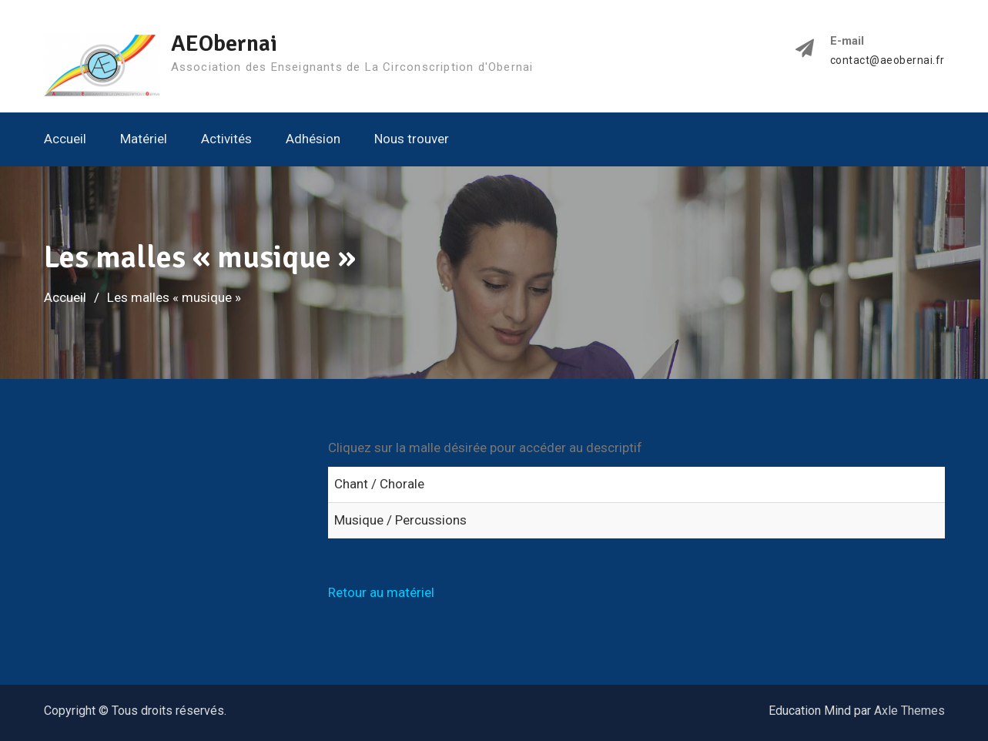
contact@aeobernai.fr (887, 60)
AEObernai (224, 43)
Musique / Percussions (400, 520)
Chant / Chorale (379, 483)
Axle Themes (909, 710)
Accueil (65, 138)
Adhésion (313, 138)
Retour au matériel (381, 592)
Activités (226, 138)
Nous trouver (411, 138)
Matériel (143, 138)
